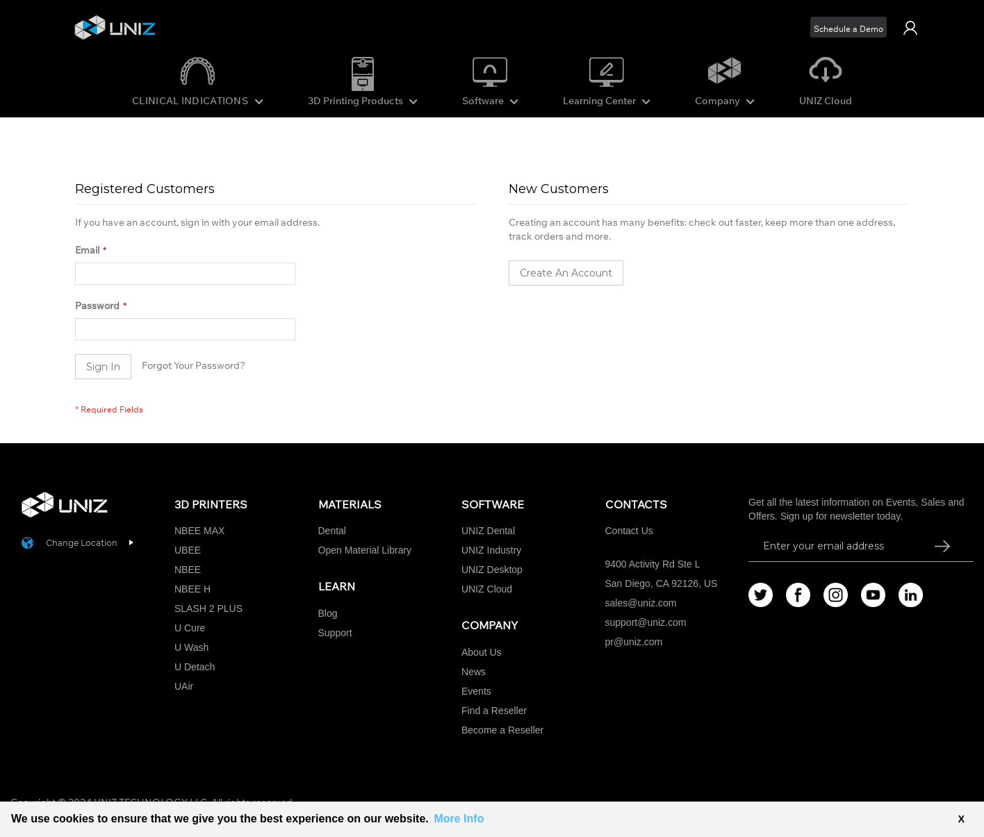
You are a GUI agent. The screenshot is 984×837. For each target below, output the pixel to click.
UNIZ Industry (491, 550)
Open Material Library (365, 550)
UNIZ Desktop (492, 569)
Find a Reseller (494, 710)
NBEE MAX (199, 530)
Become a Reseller (502, 730)
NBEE (187, 569)
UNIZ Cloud (825, 100)
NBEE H (192, 589)
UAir (183, 686)
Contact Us (629, 530)
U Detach (194, 666)
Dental (332, 530)
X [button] (961, 818)
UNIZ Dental (488, 530)
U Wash (191, 647)
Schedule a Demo (848, 29)
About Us (481, 652)
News (473, 671)
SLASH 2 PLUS (208, 608)
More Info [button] (459, 818)
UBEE (187, 550)
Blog (328, 613)
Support (335, 632)
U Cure (189, 627)
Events (476, 691)
